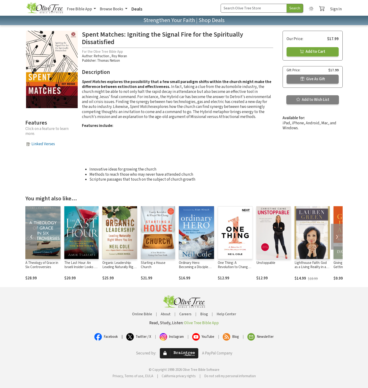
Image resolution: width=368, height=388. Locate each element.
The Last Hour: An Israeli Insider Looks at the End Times (80, 267)
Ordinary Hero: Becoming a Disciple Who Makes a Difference (196, 267)
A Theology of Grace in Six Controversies (41, 265)
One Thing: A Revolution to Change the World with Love (234, 267)
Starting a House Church (153, 265)
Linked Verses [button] (43, 144)
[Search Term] (254, 8)
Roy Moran (119, 56)
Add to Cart (312, 51)
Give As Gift (312, 79)
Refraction (102, 56)
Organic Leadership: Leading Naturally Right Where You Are (119, 267)
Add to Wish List (312, 100)
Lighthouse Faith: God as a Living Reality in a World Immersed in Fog (311, 267)
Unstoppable (265, 262)
